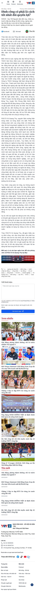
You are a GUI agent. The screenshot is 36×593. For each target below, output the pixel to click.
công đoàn (10, 272)
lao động (23, 271)
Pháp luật (4, 580)
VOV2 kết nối (22, 583)
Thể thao (21, 576)
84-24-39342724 (8, 545)
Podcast (13, 3)
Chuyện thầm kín (6, 586)
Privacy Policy (26, 300)
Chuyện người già (6, 583)
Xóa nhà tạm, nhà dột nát (8, 573)
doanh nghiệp (26, 272)
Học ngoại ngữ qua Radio (8, 589)
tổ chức (18, 272)
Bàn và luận (4, 570)
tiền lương (13, 274)
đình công (23, 269)
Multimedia (20, 3)
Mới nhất (21, 564)
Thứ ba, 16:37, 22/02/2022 (27, 9)
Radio (8, 3)
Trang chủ (4, 564)
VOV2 (26, 274)
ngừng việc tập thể (12, 269)
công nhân (15, 271)
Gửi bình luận (18, 311)
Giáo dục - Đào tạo (24, 573)
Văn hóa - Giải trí (6, 576)
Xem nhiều (4, 567)
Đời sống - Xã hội (6, 9)
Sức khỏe (21, 580)
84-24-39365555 (8, 543)
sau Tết (20, 274)
